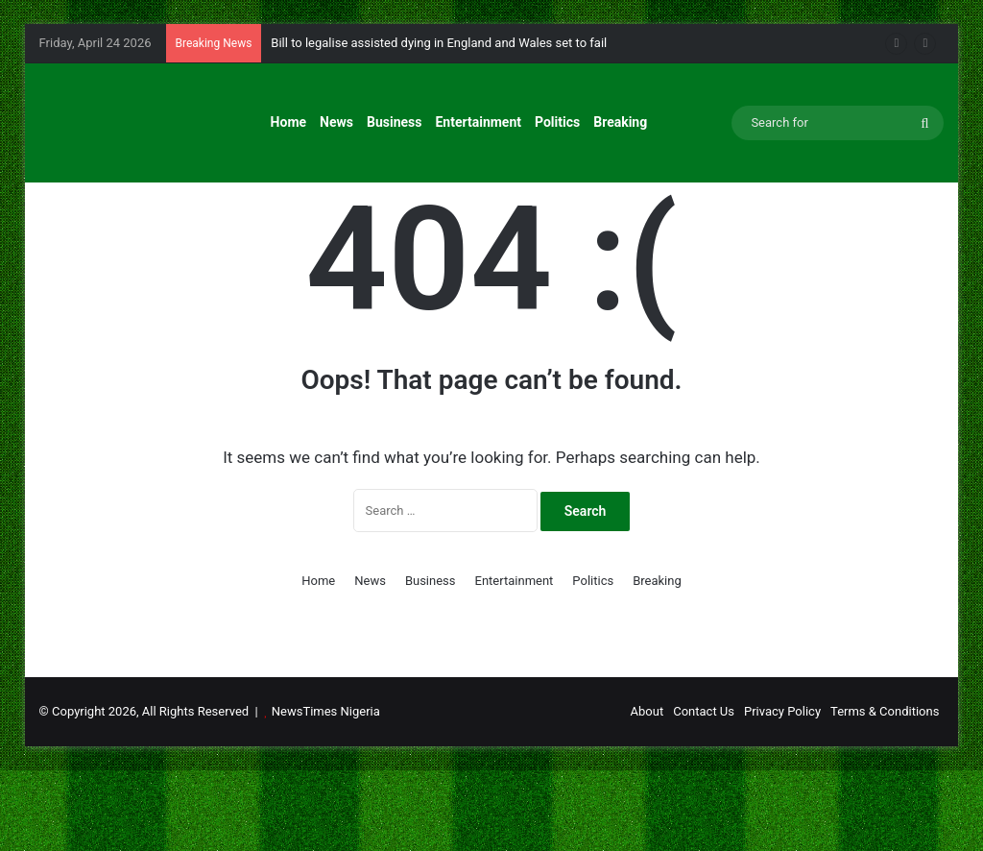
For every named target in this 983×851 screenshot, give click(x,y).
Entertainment (478, 122)
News (336, 122)
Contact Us (703, 792)
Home (288, 122)
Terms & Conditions (884, 792)
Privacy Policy (782, 792)
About (647, 792)
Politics (557, 122)
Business (394, 122)
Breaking (620, 122)
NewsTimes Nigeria (326, 792)
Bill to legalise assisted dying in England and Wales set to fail (439, 43)
